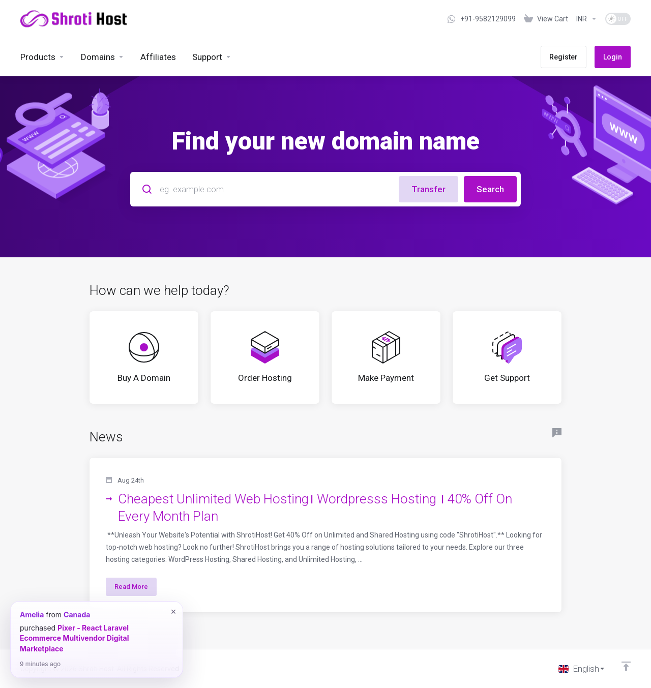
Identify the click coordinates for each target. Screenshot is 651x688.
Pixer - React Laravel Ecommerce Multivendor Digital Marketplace (74, 638)
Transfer (428, 189)
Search (490, 189)
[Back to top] (626, 666)
